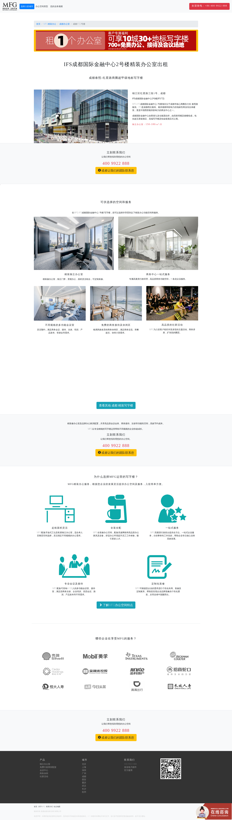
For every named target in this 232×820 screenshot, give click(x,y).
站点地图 (57, 807)
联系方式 (49, 807)
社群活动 (44, 776)
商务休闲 (44, 773)
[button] (209, 6)
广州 (84, 773)
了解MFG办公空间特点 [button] (116, 605)
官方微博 (128, 770)
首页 (38, 24)
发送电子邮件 (130, 767)
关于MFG (41, 807)
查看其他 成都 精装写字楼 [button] (116, 405)
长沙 (84, 789)
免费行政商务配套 (48, 767)
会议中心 (44, 770)
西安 (84, 779)
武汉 (84, 786)
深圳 (84, 770)
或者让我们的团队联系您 (116, 170)
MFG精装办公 (50, 24)
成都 (84, 776)
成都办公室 (64, 24)
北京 (84, 764)
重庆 (84, 782)
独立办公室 (45, 764)
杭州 (84, 792)
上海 (84, 767)
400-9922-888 (130, 764)
